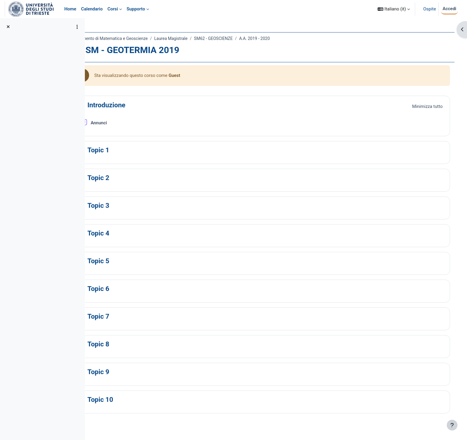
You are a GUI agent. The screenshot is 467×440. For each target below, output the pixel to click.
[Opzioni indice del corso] (77, 26)
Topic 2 (125, 178)
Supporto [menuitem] (136, 9)
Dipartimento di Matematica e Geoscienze (135, 38)
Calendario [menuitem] (92, 9)
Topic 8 (125, 344)
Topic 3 (125, 206)
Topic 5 (125, 261)
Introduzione (133, 105)
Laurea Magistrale (197, 38)
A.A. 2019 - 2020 (281, 38)
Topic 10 (127, 400)
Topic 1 (125, 150)
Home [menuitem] (70, 9)
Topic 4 (125, 233)
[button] (394, 9)
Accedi (449, 8)
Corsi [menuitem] (113, 9)
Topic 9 (125, 372)
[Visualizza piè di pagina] (452, 425)
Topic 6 (125, 289)
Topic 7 (125, 316)
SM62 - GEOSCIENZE (239, 38)
